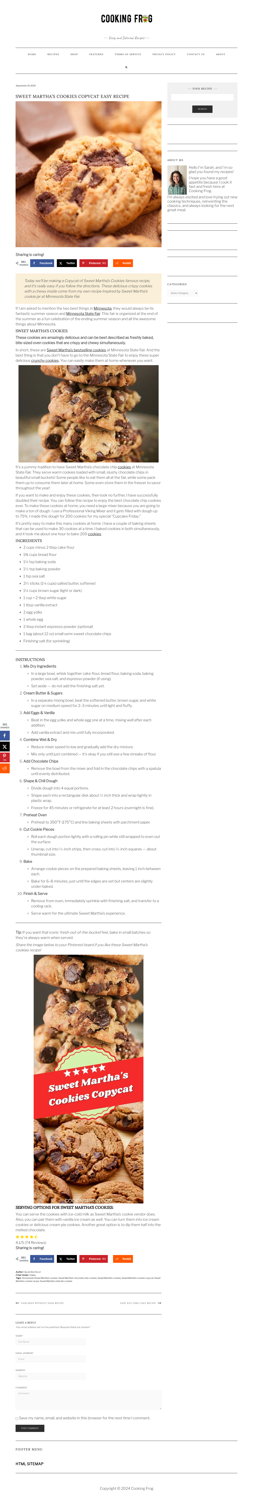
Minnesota (103, 308)
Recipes (53, 54)
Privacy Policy (164, 54)
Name (19, 1335)
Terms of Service (128, 54)
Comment (21, 1387)
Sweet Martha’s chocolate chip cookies (77, 1278)
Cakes (32, 1275)
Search (202, 109)
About (220, 54)
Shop (74, 54)
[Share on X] (67, 263)
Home (32, 54)
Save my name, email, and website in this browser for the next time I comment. (84, 1418)
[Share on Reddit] (123, 263)
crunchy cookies (45, 360)
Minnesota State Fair (83, 313)
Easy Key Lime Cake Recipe (138, 1303)
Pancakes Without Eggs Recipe (42, 1303)
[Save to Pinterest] (93, 263)
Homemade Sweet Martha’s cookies (39, 1278)
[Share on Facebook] (42, 263)
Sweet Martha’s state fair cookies (56, 1281)
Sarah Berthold (32, 1272)
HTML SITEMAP (29, 1464)
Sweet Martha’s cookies (109, 1278)
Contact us (196, 54)
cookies (124, 467)
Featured (96, 54)
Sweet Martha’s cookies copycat (137, 1278)
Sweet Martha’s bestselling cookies (76, 350)
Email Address (24, 1353)
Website (20, 1370)
